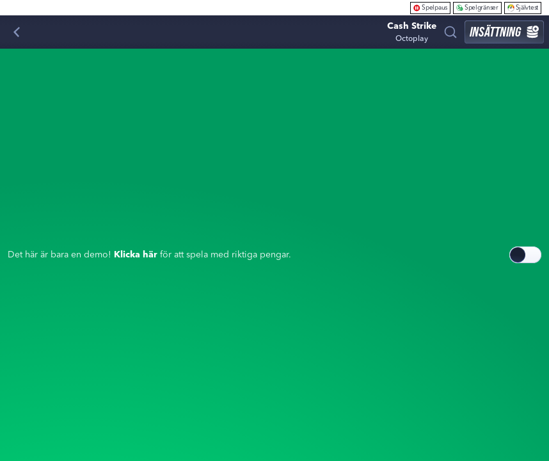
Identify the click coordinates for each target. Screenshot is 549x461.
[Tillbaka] (16, 32)
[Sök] (450, 32)
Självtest (522, 7)
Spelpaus (430, 7)
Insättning (504, 31)
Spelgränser (477, 7)
